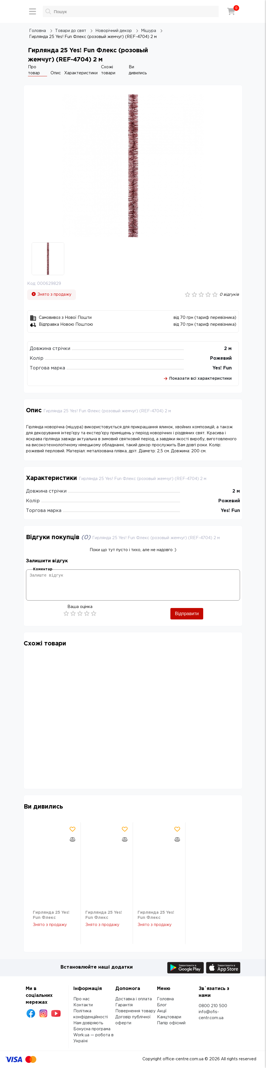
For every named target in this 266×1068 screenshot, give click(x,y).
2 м (228, 349)
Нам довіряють (88, 1023)
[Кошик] (231, 11)
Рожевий (221, 358)
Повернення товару (135, 1011)
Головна (165, 999)
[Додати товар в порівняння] (72, 839)
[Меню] (32, 11)
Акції (162, 1011)
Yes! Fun (222, 368)
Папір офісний (171, 1023)
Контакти (83, 1005)
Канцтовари (169, 1017)
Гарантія (124, 1005)
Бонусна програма (91, 1029)
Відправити (187, 613)
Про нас (81, 999)
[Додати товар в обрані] (72, 829)
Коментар (42, 569)
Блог (162, 1005)
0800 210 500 (213, 1006)
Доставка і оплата (133, 999)
